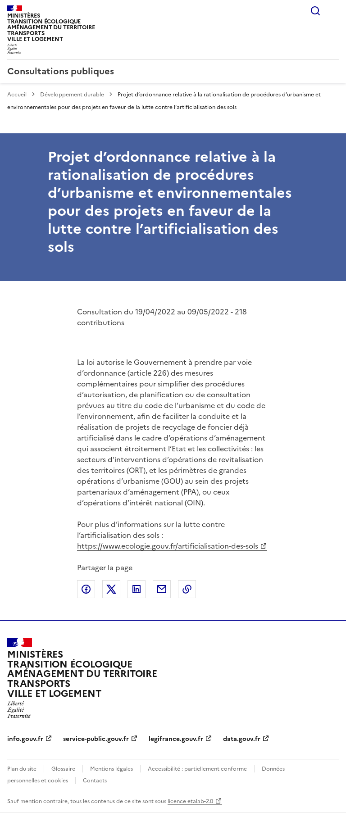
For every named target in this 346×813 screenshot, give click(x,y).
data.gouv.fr (241, 739)
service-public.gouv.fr (96, 739)
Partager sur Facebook (86, 589)
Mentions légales (111, 769)
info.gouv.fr (25, 739)
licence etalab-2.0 (190, 801)
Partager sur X (111, 589)
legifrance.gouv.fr (176, 739)
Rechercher (315, 11)
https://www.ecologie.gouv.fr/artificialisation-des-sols (167, 545)
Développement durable (72, 95)
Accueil (17, 95)
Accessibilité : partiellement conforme (197, 769)
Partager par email (162, 589)
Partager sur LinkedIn (136, 589)
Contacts (95, 781)
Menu (333, 11)
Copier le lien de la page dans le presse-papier (187, 589)
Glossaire (63, 769)
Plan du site (21, 769)
